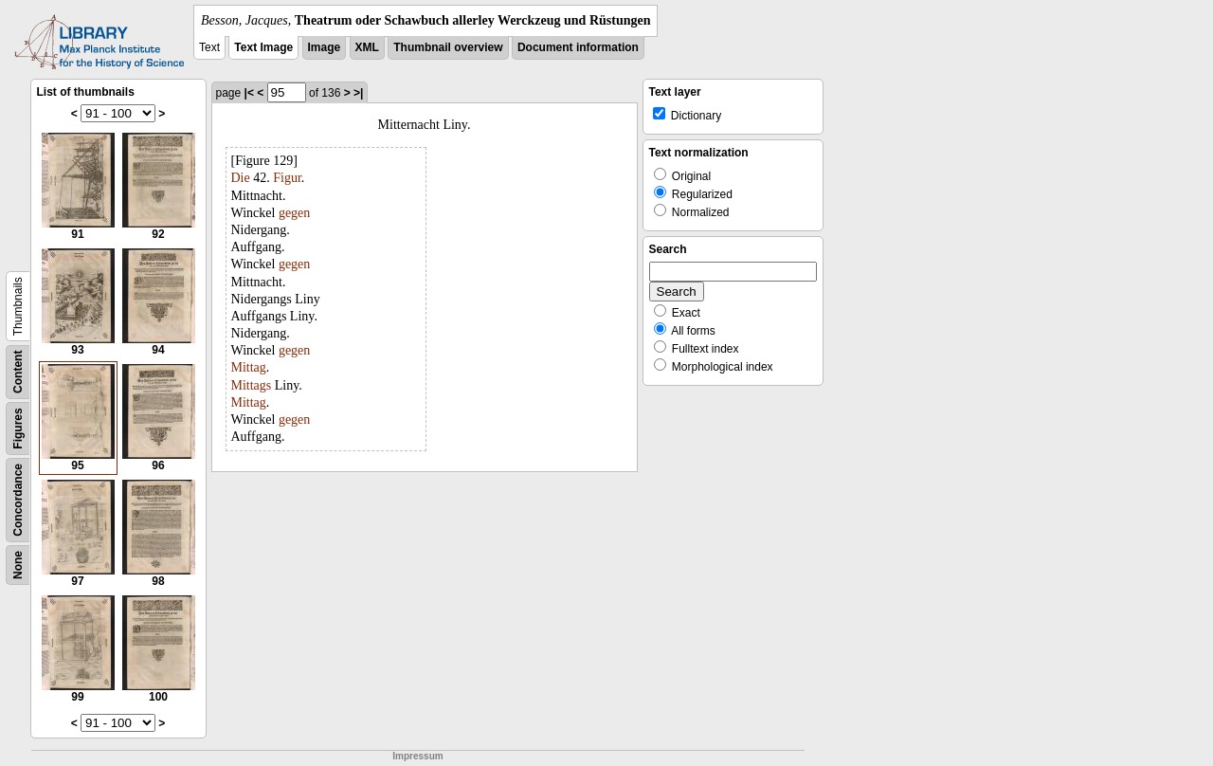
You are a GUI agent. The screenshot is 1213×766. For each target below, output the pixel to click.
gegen (294, 213)
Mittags (251, 385)
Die (240, 178)
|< (249, 93)
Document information (578, 47)
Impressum (417, 756)
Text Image (263, 47)
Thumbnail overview (447, 47)
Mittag (248, 367)
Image (324, 47)
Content (18, 372)
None (18, 565)
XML (367, 47)
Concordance (18, 500)
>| (358, 93)
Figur (287, 178)
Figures (18, 428)
